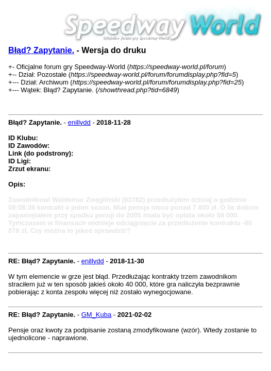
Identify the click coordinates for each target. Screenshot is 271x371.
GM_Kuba (96, 314)
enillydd (79, 122)
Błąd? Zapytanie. (41, 50)
